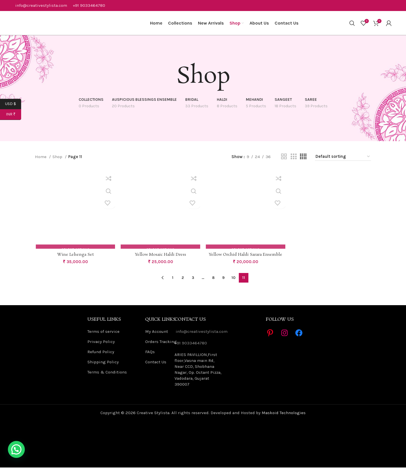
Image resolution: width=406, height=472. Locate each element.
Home (41, 160)
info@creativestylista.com (41, 5)
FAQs (150, 356)
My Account (156, 335)
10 (233, 282)
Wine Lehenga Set (75, 259)
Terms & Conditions (107, 376)
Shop (57, 160)
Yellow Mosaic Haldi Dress (160, 259)
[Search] (352, 25)
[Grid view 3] (293, 161)
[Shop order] (343, 161)
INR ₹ (13, 114)
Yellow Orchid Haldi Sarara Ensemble (246, 259)
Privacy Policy (101, 346)
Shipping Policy (103, 366)
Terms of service (103, 335)
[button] (16, 449)
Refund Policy (100, 356)
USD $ (13, 104)
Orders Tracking (161, 346)
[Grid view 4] (303, 161)
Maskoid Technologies (284, 417)
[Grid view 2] (284, 161)
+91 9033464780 (89, 5)
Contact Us (155, 366)
